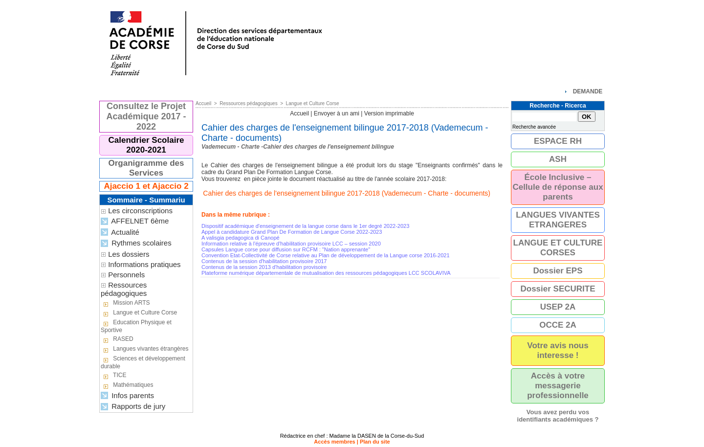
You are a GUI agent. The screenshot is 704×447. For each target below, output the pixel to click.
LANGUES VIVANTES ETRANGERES (558, 219)
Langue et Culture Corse (139, 313)
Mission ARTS (125, 303)
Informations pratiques (144, 264)
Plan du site (375, 442)
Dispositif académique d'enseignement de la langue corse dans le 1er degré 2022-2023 (305, 226)
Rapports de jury (133, 406)
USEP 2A (557, 307)
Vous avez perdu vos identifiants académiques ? (558, 415)
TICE (113, 376)
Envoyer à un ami (336, 113)
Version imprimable (389, 113)
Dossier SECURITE (557, 288)
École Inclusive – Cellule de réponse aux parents (557, 187)
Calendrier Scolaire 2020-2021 (146, 145)
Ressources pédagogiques (124, 289)
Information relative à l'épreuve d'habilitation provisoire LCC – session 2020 (291, 243)
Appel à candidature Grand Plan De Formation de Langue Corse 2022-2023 (291, 232)
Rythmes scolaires (136, 243)
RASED (117, 339)
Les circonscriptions (140, 210)
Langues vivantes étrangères (144, 349)
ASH (558, 159)
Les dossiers (128, 254)
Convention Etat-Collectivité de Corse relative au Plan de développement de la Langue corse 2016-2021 (325, 255)
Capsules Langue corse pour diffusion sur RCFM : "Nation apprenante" (285, 249)
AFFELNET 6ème (135, 221)
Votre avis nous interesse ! (557, 350)
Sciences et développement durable (143, 362)
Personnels (126, 274)
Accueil (203, 103)
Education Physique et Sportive (136, 326)
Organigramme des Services (146, 168)
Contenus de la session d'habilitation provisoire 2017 (264, 261)
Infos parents (127, 396)
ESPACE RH (558, 141)
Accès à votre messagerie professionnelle (558, 385)
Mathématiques (127, 385)
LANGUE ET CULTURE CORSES (558, 247)
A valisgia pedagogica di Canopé (240, 238)
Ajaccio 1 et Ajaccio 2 (146, 186)
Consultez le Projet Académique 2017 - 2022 (146, 116)
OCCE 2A (557, 325)
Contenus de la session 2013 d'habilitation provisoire (264, 267)
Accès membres (334, 442)
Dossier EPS (557, 270)
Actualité (120, 232)
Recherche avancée (534, 127)
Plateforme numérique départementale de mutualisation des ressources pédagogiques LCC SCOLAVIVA (326, 273)
